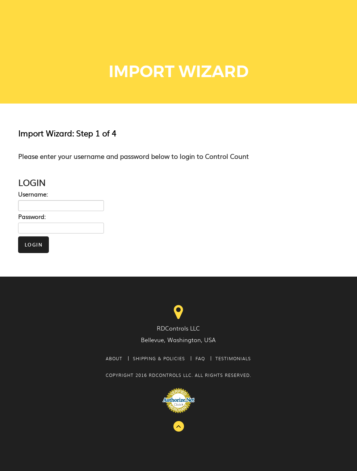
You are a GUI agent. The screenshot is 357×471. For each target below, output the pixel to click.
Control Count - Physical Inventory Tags (60, 25)
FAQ (200, 358)
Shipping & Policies (159, 358)
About (114, 358)
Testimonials (233, 358)
